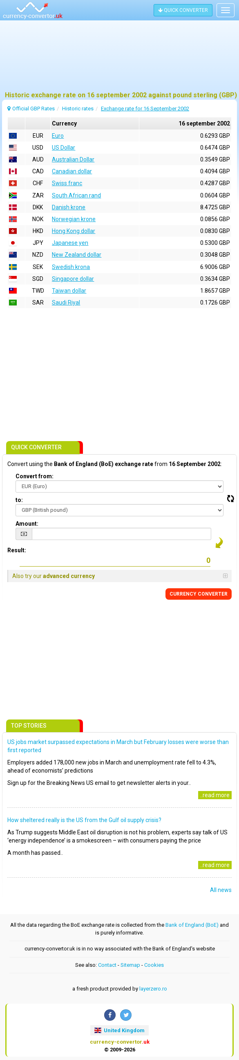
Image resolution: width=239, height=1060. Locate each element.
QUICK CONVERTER (183, 10)
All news (221, 890)
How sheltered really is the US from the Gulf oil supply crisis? (84, 820)
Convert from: (35, 476)
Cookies (154, 965)
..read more (215, 795)
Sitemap (130, 965)
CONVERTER (199, 594)
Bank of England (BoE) (192, 925)
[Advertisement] (119, 59)
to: (19, 500)
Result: (16, 550)
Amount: (27, 523)
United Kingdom (119, 1030)
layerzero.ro (153, 989)
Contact (107, 965)
